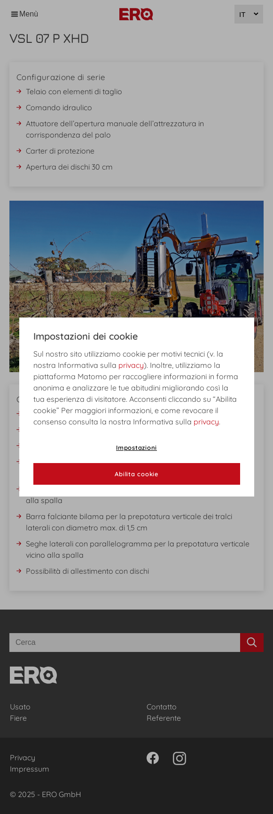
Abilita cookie (136, 474)
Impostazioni (136, 447)
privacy (131, 365)
